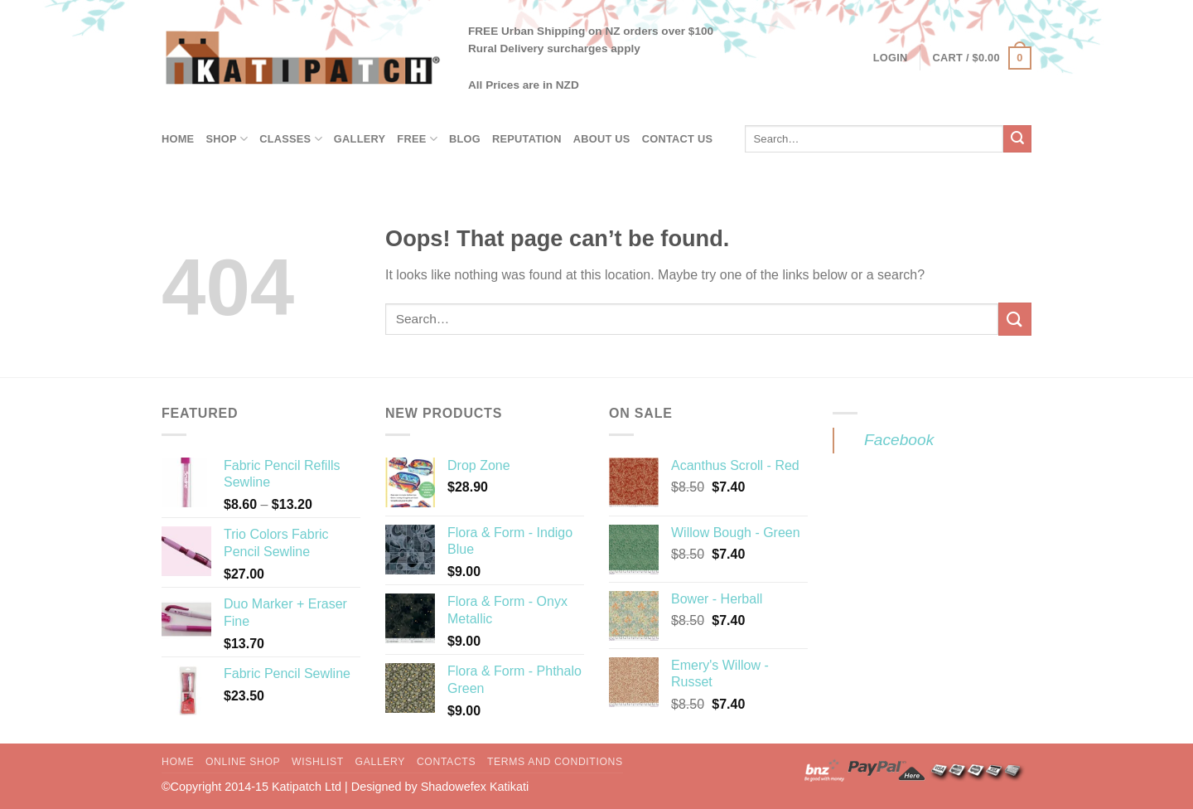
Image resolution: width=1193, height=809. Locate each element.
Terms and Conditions (555, 762)
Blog (465, 139)
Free (417, 139)
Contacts (446, 762)
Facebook (899, 439)
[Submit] (1017, 139)
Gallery (359, 139)
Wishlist (318, 762)
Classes (290, 139)
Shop (226, 139)
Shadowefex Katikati (475, 786)
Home (178, 139)
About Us (601, 139)
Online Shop (242, 762)
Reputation (527, 139)
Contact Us (677, 139)
